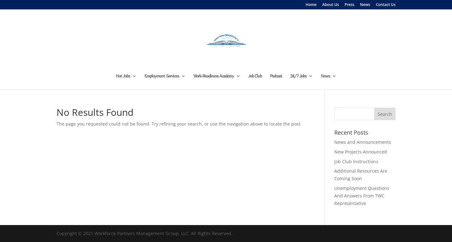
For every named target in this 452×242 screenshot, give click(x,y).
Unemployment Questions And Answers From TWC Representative (361, 195)
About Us (330, 5)
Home (311, 5)
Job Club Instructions (356, 161)
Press (349, 5)
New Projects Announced (360, 152)
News (365, 5)
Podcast (276, 76)
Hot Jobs (123, 76)
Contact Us (386, 5)
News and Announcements (362, 142)
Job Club (255, 76)
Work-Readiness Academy (213, 76)
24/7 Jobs (298, 76)
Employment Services (161, 76)
